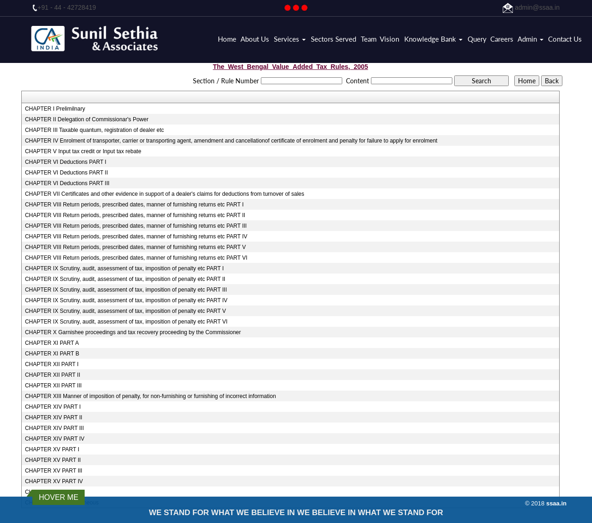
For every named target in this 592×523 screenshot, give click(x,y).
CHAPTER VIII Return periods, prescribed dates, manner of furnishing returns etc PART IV (136, 236)
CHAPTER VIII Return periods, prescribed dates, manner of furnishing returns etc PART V (135, 247)
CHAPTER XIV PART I (53, 407)
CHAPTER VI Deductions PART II (66, 172)
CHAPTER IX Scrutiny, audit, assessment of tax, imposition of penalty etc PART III (126, 289)
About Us (254, 39)
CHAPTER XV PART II (53, 460)
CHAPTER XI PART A (52, 343)
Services (290, 39)
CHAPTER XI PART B (52, 353)
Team (368, 39)
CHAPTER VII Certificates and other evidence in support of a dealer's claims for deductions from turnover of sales (164, 194)
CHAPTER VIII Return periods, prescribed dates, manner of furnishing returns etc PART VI (136, 258)
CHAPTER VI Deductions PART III (67, 183)
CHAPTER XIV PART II (53, 417)
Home (227, 39)
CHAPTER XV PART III (53, 470)
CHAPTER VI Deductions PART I (65, 162)
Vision (389, 39)
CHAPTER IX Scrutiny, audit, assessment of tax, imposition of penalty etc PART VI (126, 321)
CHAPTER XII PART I (52, 364)
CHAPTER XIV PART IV (55, 439)
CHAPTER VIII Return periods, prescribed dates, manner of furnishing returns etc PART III (136, 226)
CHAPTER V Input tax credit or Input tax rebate (83, 151)
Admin (530, 39)
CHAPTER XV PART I (52, 449)
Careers (501, 39)
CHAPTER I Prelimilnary (55, 109)
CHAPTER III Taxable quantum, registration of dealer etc (94, 130)
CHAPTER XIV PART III (54, 428)
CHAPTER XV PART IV (54, 481)
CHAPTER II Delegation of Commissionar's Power (86, 119)
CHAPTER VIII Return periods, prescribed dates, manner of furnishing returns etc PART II (135, 215)
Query (477, 39)
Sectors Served (333, 39)
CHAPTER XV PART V (53, 492)
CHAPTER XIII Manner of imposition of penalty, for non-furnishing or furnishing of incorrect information (150, 396)
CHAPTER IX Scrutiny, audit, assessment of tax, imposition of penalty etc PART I (124, 268)
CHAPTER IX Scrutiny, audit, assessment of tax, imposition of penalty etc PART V (125, 311)
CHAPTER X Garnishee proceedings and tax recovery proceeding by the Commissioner (133, 332)
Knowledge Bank (433, 39)
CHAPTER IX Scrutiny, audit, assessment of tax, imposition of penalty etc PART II (125, 279)
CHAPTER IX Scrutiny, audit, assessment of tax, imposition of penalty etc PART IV (126, 300)
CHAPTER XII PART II (52, 375)
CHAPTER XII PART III (53, 385)
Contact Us (565, 39)
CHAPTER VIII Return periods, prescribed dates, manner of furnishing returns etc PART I (134, 204)
